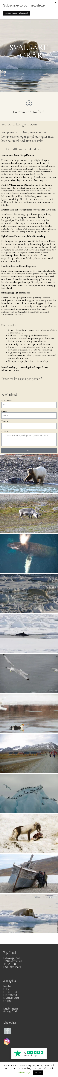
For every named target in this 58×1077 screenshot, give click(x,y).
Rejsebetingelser (10, 1008)
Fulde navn (6, 400)
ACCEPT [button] (38, 1072)
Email (4, 411)
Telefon (4, 421)
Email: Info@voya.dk (12, 967)
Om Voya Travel (10, 1011)
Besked (4, 431)
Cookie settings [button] (23, 1072)
